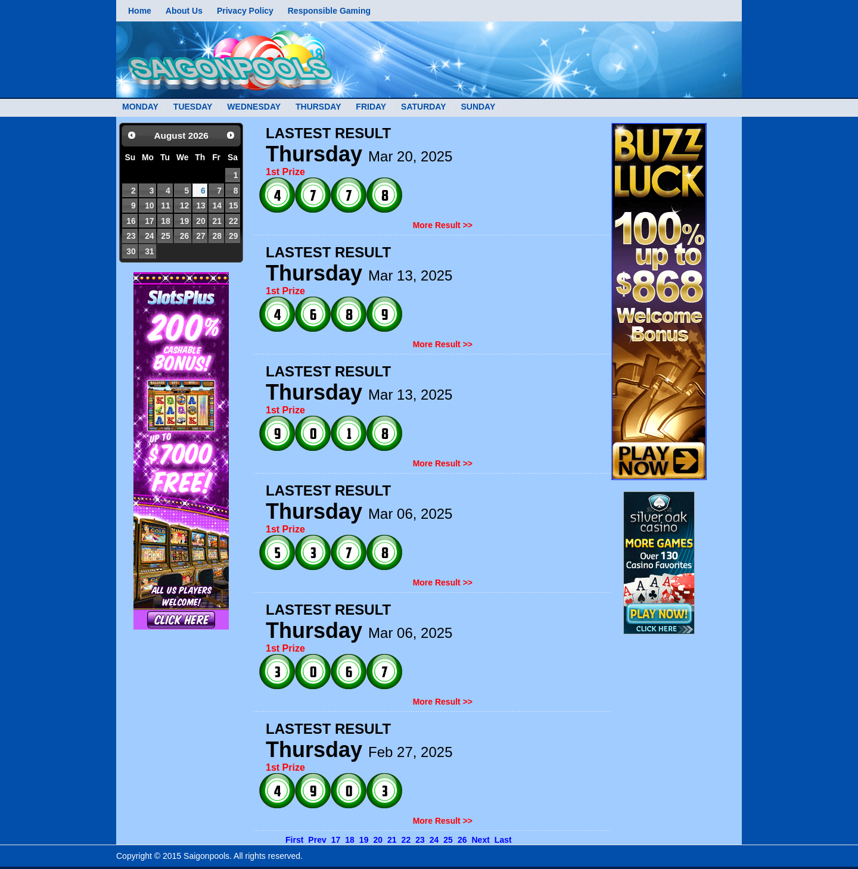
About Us (184, 10)
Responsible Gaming (329, 10)
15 (233, 205)
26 (184, 236)
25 (165, 236)
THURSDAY (318, 106)
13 (200, 205)
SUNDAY (478, 106)
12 (184, 205)
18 (165, 221)
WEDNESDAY (254, 106)
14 (216, 205)
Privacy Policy (245, 10)
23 (130, 236)
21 (216, 221)
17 (149, 221)
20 (200, 221)
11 (165, 205)
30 (130, 251)
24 (149, 236)
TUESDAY (193, 106)
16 (130, 221)
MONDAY (140, 106)
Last (503, 840)
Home (139, 10)
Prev (317, 840)
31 (149, 251)
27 (200, 236)
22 (233, 221)
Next (480, 840)
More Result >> (442, 225)
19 (184, 221)
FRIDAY (371, 106)
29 (233, 236)
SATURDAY (423, 106)
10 (149, 205)
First (294, 840)
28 (216, 236)
